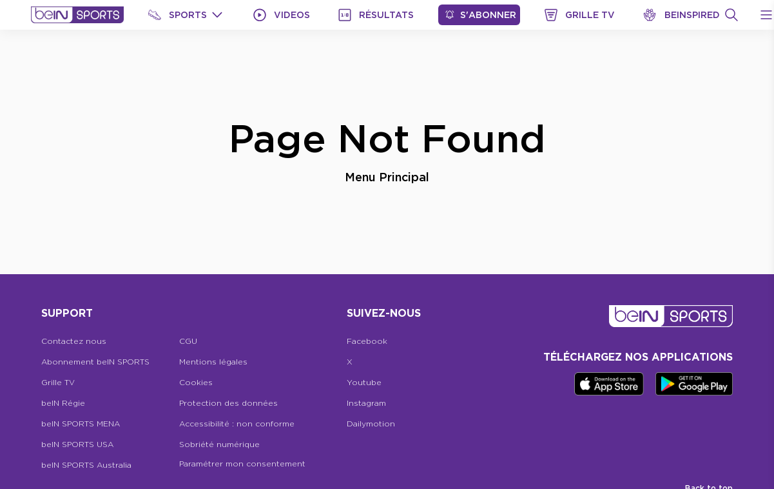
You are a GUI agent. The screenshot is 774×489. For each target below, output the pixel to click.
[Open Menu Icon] (766, 15)
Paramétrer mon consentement (242, 463)
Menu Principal (387, 176)
